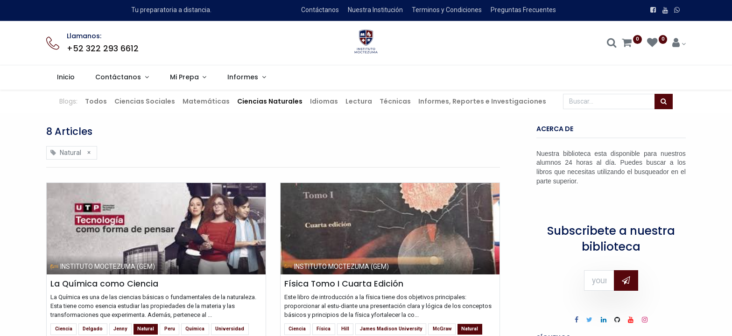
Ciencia (63, 329)
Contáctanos (320, 10)
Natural (145, 329)
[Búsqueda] (664, 102)
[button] (626, 280)
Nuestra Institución (375, 10)
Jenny (120, 329)
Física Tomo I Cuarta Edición (343, 283)
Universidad (229, 329)
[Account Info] (679, 44)
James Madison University (391, 329)
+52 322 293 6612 (103, 48)
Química (194, 329)
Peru (169, 329)
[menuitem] (65, 77)
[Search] (612, 44)
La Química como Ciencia (104, 283)
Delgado (93, 329)
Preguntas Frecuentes (523, 10)
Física (324, 329)
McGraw (442, 329)
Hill (345, 329)
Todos (96, 101)
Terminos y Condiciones (447, 10)
